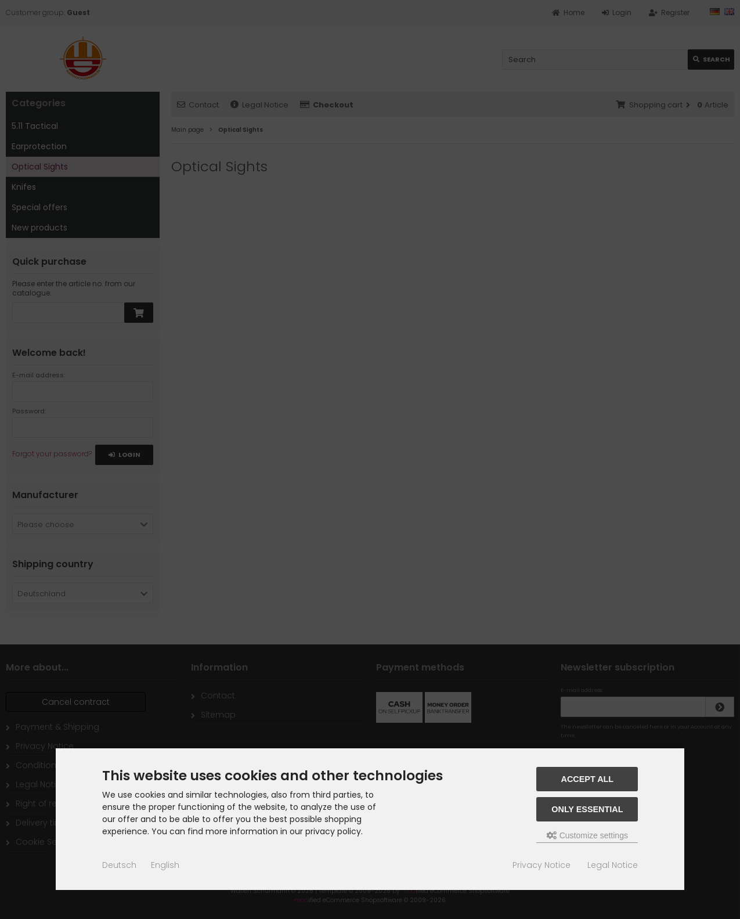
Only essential (587, 809)
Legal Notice (612, 865)
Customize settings (587, 835)
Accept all (587, 779)
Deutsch (119, 865)
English (165, 865)
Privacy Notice (541, 865)
